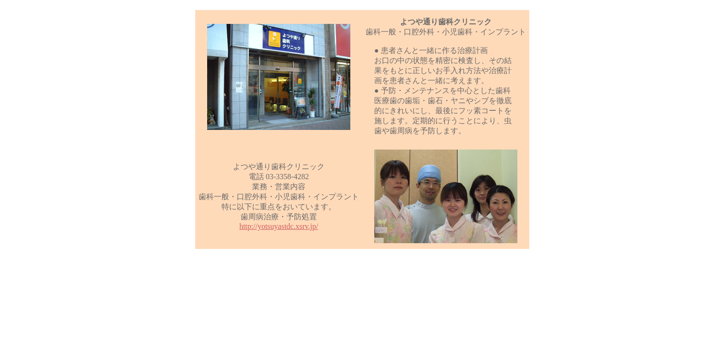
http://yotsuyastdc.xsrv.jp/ (278, 226)
